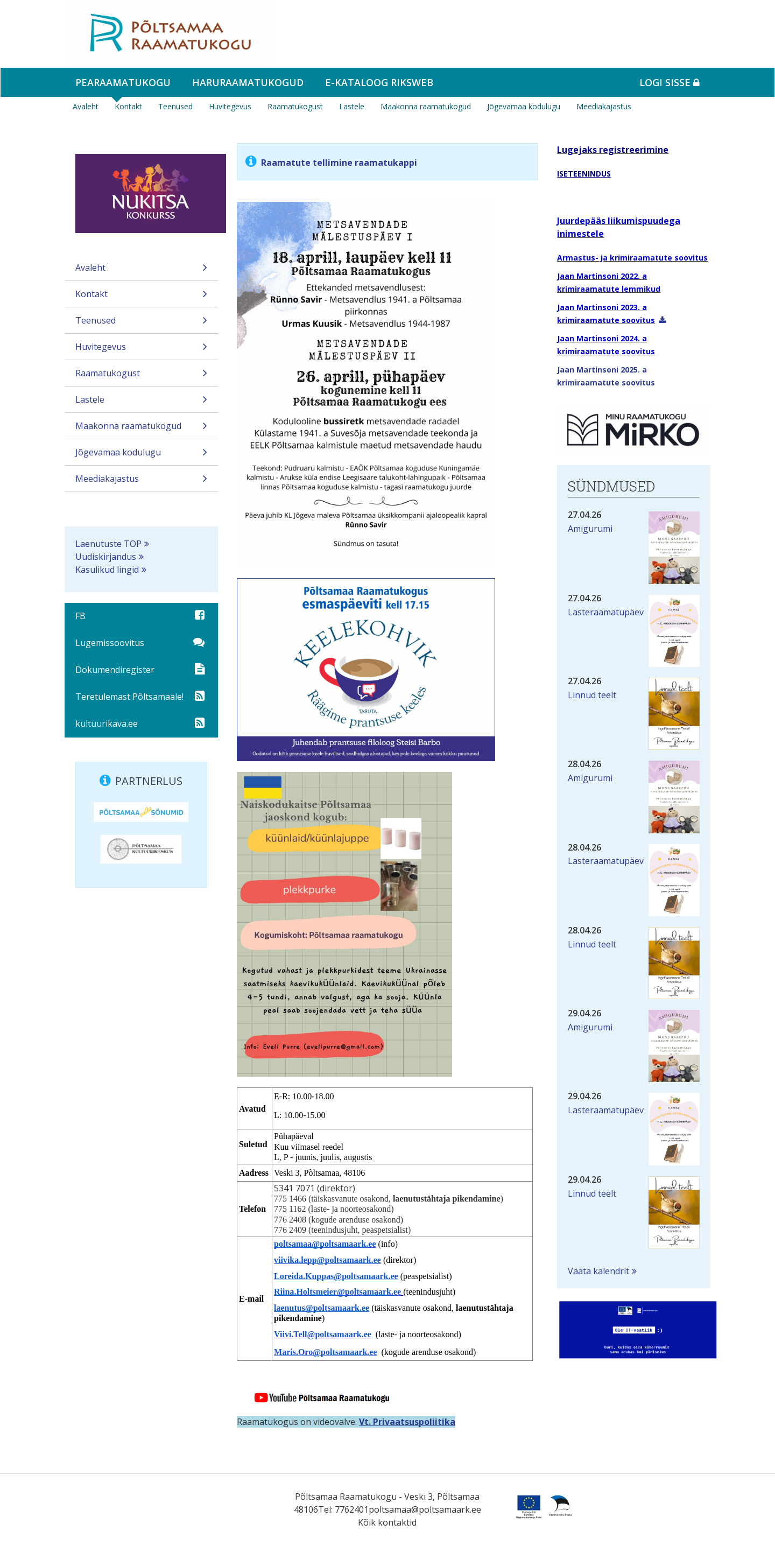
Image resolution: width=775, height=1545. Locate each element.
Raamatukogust (295, 106)
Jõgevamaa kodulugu (523, 106)
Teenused (175, 106)
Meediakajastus (603, 106)
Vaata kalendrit (598, 1271)
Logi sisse (669, 82)
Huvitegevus (230, 106)
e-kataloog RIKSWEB (379, 82)
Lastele (351, 106)
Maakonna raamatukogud (426, 106)
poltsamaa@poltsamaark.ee (425, 1509)
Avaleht (85, 106)
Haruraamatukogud (248, 82)
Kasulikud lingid (107, 569)
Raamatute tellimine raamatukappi (339, 162)
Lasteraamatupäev (606, 612)
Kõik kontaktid (387, 1522)
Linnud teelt (592, 695)
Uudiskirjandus (105, 557)
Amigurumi (590, 529)
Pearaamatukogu (123, 82)
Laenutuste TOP (108, 544)
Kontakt (128, 106)
